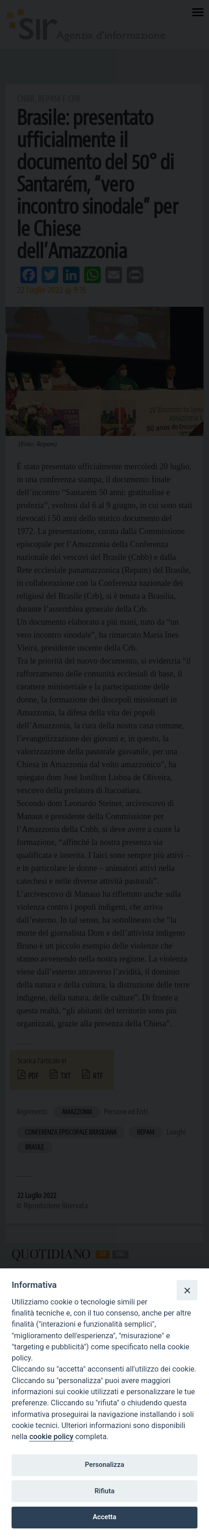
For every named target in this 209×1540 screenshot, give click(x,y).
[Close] (187, 1290)
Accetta (105, 1517)
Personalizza (104, 1464)
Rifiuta (104, 1491)
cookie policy (51, 1436)
